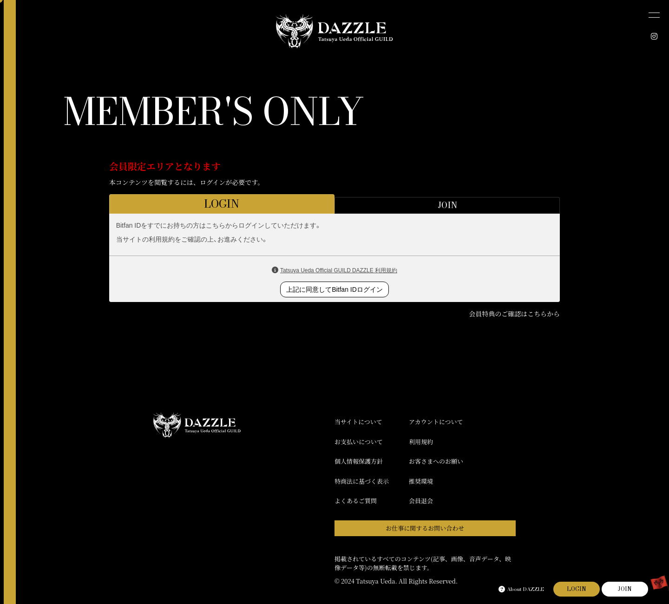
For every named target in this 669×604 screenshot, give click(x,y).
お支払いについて (358, 441)
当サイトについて (358, 421)
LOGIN (576, 588)
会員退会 (421, 500)
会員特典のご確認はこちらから (514, 313)
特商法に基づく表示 (361, 481)
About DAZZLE (521, 589)
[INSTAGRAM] (654, 36)
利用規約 (421, 441)
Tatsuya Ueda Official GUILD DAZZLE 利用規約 (338, 270)
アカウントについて (436, 421)
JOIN (625, 588)
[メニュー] (654, 15)
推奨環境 (421, 481)
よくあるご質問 (355, 500)
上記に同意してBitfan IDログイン (334, 289)
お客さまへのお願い (436, 461)
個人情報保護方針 (358, 461)
